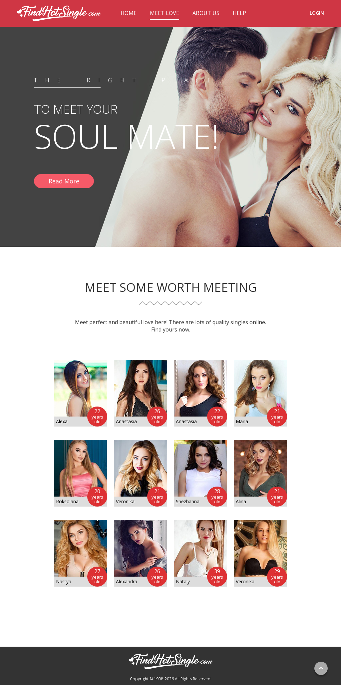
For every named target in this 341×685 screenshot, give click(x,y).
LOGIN (317, 13)
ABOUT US (205, 13)
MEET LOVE (164, 13)
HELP (239, 13)
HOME (129, 13)
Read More (64, 181)
